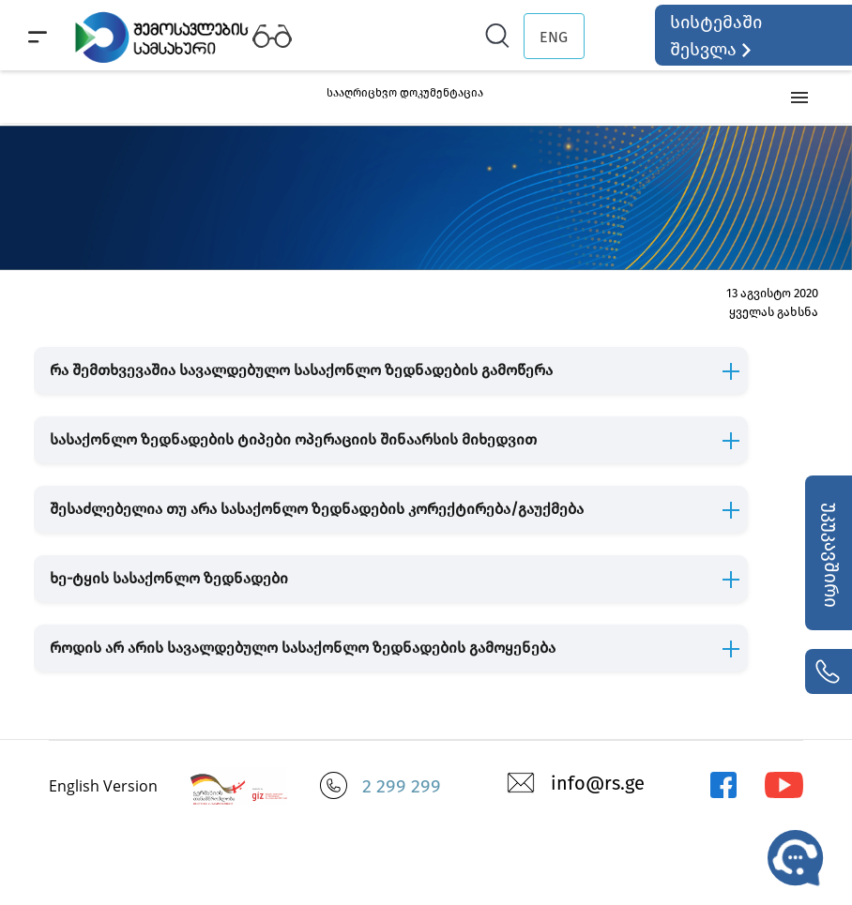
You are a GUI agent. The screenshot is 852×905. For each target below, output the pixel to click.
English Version (103, 786)
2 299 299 (401, 786)
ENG (554, 37)
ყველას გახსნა (773, 312)
